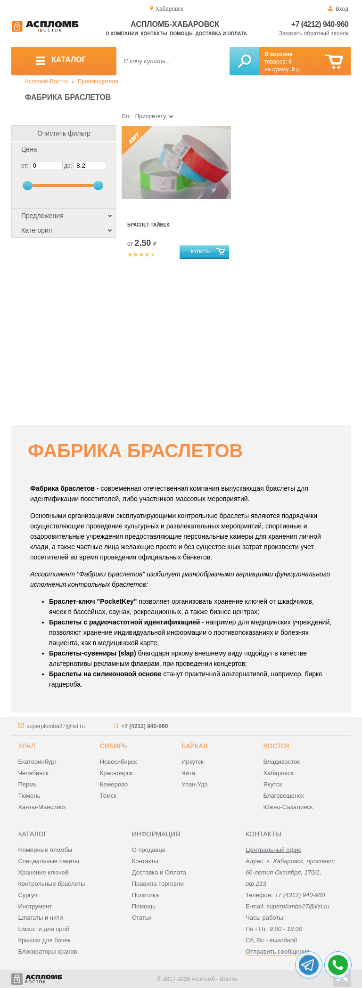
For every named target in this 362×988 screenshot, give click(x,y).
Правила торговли (158, 883)
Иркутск (192, 761)
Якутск (272, 784)
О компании (122, 33)
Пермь (27, 784)
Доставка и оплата (221, 33)
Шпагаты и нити (40, 917)
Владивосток (281, 761)
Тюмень (29, 795)
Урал (26, 746)
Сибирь (113, 746)
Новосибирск (118, 761)
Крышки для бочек (44, 940)
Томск (108, 795)
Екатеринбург (37, 761)
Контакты (154, 33)
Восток (276, 746)
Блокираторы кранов (47, 951)
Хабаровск (278, 773)
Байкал (194, 746)
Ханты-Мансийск (42, 806)
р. (296, 69)
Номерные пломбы (45, 849)
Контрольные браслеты (51, 883)
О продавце (148, 849)
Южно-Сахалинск (288, 806)
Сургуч (27, 895)
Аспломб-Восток (46, 81)
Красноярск (116, 773)
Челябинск (33, 773)
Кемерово (114, 784)
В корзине (278, 54)
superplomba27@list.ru (55, 726)
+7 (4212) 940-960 (319, 24)
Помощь (181, 33)
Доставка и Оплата (159, 872)
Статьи (142, 917)
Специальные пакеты (48, 861)
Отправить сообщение (278, 951)
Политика (145, 895)
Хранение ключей (43, 872)
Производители (98, 81)
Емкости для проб (43, 928)
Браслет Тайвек (148, 224)
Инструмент (35, 906)
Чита (188, 773)
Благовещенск (283, 795)
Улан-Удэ (194, 784)
